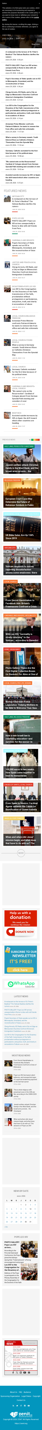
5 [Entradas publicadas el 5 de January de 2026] (6, 1209)
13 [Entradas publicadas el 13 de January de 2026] (12, 1213)
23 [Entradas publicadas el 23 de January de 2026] (26, 1217)
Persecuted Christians (23, 446)
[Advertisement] (21, 884)
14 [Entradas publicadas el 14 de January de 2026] (16, 1213)
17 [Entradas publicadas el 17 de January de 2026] (30, 1213)
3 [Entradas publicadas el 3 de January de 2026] (30, 1205)
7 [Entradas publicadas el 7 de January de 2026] (16, 1209)
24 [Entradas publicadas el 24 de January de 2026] (30, 1217)
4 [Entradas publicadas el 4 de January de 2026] (35, 1205)
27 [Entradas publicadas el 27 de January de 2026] (12, 1222)
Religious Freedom (12, 480)
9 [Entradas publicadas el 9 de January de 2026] (25, 1209)
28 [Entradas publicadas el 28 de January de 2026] (16, 1222)
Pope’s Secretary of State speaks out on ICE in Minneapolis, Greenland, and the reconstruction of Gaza (20, 1020)
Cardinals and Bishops (23, 240)
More (21, 853)
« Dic (6, 1227)
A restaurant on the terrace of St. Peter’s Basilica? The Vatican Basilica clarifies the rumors (19, 1004)
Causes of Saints (11, 785)
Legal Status (26, 1396)
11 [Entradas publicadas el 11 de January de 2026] (35, 1209)
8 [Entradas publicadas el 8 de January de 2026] (21, 1209)
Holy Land (8, 446)
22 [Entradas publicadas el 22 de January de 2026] (21, 1217)
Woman (28, 683)
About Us (13, 1392)
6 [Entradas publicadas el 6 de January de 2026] (11, 1209)
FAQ (20, 1392)
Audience (27, 1392)
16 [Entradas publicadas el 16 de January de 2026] (26, 1213)
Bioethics (16, 413)
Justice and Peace (21, 262)
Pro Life (20, 683)
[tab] (13, 1343)
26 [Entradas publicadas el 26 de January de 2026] (7, 1222)
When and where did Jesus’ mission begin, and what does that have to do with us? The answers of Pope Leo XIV (24, 1122)
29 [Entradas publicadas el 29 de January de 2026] (21, 1222)
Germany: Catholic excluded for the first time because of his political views (24, 372)
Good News (9, 514)
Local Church (19, 316)
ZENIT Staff (20, 39)
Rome (6, 649)
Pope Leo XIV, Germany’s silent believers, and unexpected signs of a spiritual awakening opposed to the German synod (25, 1078)
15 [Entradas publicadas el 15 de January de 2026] (21, 1213)
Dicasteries (17, 286)
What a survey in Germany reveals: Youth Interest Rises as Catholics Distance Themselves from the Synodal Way (25, 350)
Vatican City (18, 196)
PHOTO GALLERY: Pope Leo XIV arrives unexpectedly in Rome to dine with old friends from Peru (20, 1012)
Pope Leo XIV (18, 218)
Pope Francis (18, 818)
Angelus (8, 818)
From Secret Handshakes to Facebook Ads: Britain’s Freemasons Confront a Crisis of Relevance (25, 1064)
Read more (36, 44)
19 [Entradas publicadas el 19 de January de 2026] (7, 1217)
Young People (33, 514)
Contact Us (21, 1400)
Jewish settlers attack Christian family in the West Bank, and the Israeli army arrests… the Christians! (25, 1108)
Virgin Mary (15, 649)
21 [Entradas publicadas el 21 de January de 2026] (16, 1217)
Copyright (36, 1396)
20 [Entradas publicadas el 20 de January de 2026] (12, 1217)
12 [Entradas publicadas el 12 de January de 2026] (7, 1213)
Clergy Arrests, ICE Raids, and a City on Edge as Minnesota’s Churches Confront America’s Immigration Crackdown (20, 1029)
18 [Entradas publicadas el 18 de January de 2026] (35, 1213)
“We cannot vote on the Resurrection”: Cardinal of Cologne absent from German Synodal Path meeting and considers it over (24, 396)
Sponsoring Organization (10, 1396)
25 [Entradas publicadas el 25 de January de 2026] (35, 1217)
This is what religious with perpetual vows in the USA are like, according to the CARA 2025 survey (25, 1093)
